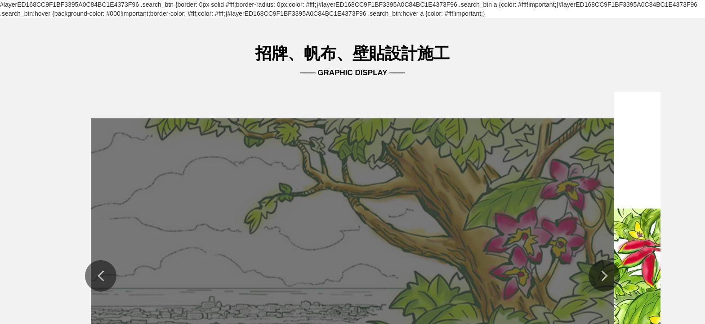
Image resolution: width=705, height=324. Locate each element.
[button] (100, 276)
